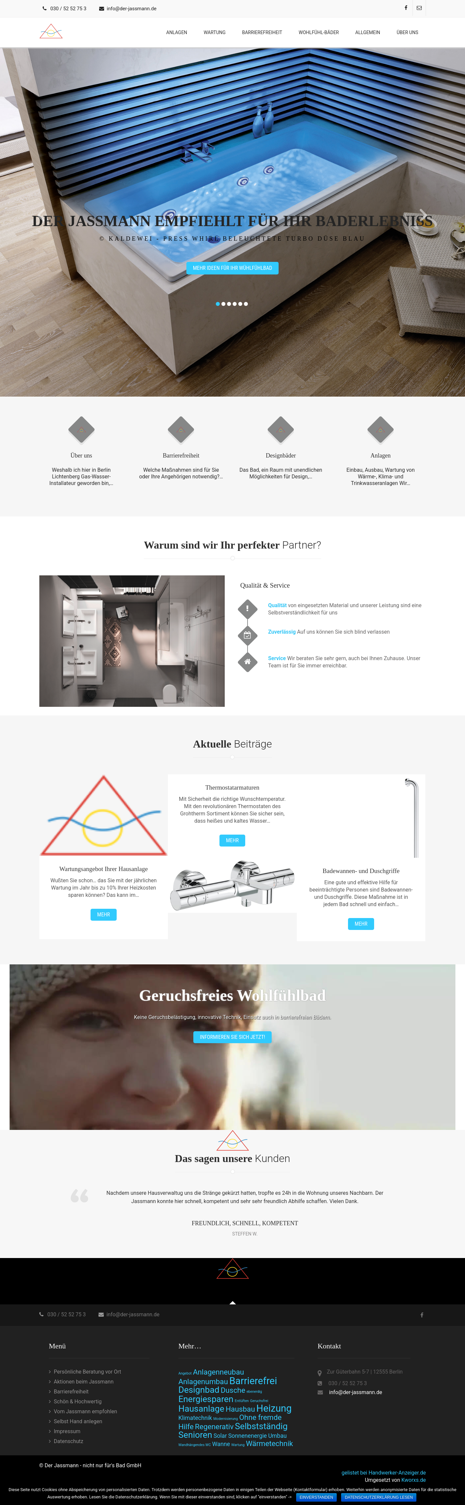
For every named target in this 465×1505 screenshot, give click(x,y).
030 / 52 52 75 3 (68, 9)
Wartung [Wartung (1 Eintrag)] (238, 1445)
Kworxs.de (413, 1480)
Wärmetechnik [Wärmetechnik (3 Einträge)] (269, 1443)
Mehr (103, 914)
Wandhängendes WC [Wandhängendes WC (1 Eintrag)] (194, 1445)
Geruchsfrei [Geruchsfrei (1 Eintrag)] (259, 1401)
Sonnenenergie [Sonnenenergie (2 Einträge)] (247, 1435)
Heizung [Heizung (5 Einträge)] (274, 1408)
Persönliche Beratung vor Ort (87, 1372)
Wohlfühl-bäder (319, 32)
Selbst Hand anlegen (78, 1421)
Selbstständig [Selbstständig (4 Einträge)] (261, 1426)
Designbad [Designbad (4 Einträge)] (198, 1390)
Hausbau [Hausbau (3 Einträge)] (240, 1409)
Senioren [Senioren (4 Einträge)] (195, 1435)
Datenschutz (68, 1441)
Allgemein (367, 32)
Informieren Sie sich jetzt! (232, 1037)
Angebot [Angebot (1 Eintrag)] (185, 1373)
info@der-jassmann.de (131, 9)
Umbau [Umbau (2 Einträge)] (277, 1435)
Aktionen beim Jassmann (84, 1382)
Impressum (67, 1431)
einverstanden (316, 1497)
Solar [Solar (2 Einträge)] (220, 1435)
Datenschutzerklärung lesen (379, 1497)
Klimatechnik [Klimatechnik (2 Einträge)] (195, 1418)
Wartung (214, 32)
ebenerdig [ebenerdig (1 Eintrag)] (254, 1391)
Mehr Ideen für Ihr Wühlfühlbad (232, 268)
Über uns (407, 32)
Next (423, 215)
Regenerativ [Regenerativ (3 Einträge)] (214, 1426)
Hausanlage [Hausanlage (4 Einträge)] (201, 1409)
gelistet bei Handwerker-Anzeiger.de (383, 1473)
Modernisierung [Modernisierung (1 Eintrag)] (225, 1419)
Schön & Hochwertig (78, 1401)
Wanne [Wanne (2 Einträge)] (221, 1444)
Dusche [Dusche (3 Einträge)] (233, 1390)
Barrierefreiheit (262, 32)
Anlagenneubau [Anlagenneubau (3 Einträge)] (218, 1372)
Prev (41, 215)
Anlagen (176, 32)
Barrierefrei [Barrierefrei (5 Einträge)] (253, 1380)
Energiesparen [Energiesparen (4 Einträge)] (205, 1399)
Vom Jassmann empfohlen (85, 1411)
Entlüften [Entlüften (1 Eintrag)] (242, 1401)
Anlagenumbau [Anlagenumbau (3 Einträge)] (203, 1381)
